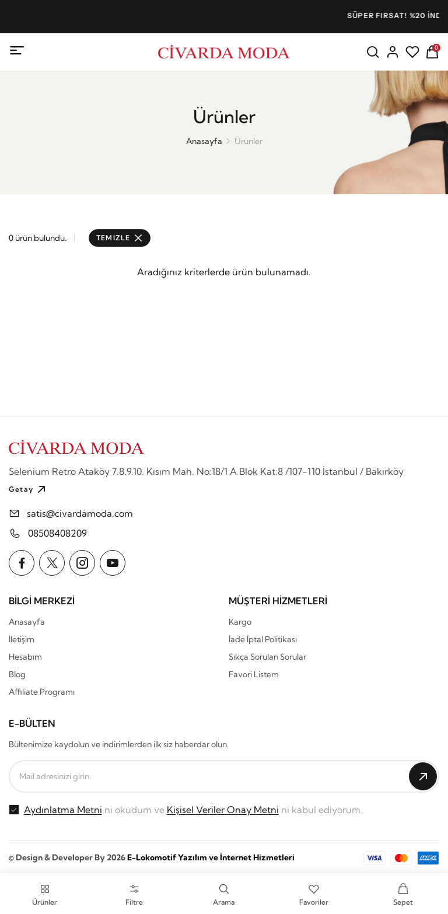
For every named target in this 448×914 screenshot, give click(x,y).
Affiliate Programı (42, 692)
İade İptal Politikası (263, 639)
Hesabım (25, 657)
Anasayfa (204, 141)
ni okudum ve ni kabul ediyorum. (193, 809)
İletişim (21, 639)
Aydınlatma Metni (63, 809)
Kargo (240, 622)
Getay (28, 489)
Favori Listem (254, 674)
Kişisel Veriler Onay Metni (223, 809)
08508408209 (57, 533)
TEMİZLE (119, 237)
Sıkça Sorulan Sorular (267, 657)
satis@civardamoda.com (80, 513)
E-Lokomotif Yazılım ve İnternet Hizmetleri (211, 857)
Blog (17, 674)
